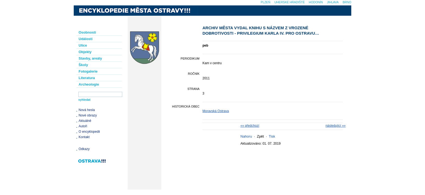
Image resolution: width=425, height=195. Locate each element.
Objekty (85, 52)
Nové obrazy (88, 115)
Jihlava (333, 2)
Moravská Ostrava (215, 111)
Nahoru (246, 136)
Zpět (260, 136)
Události (85, 39)
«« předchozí (249, 126)
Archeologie (89, 84)
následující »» (336, 126)
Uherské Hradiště (289, 2)
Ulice (83, 45)
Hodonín (316, 2)
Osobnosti (87, 32)
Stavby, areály (90, 58)
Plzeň (265, 2)
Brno (347, 2)
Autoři (83, 126)
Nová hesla (87, 110)
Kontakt (84, 137)
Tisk (272, 136)
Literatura (87, 78)
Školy (83, 65)
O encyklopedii (89, 132)
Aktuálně (85, 121)
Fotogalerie (88, 71)
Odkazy (84, 149)
